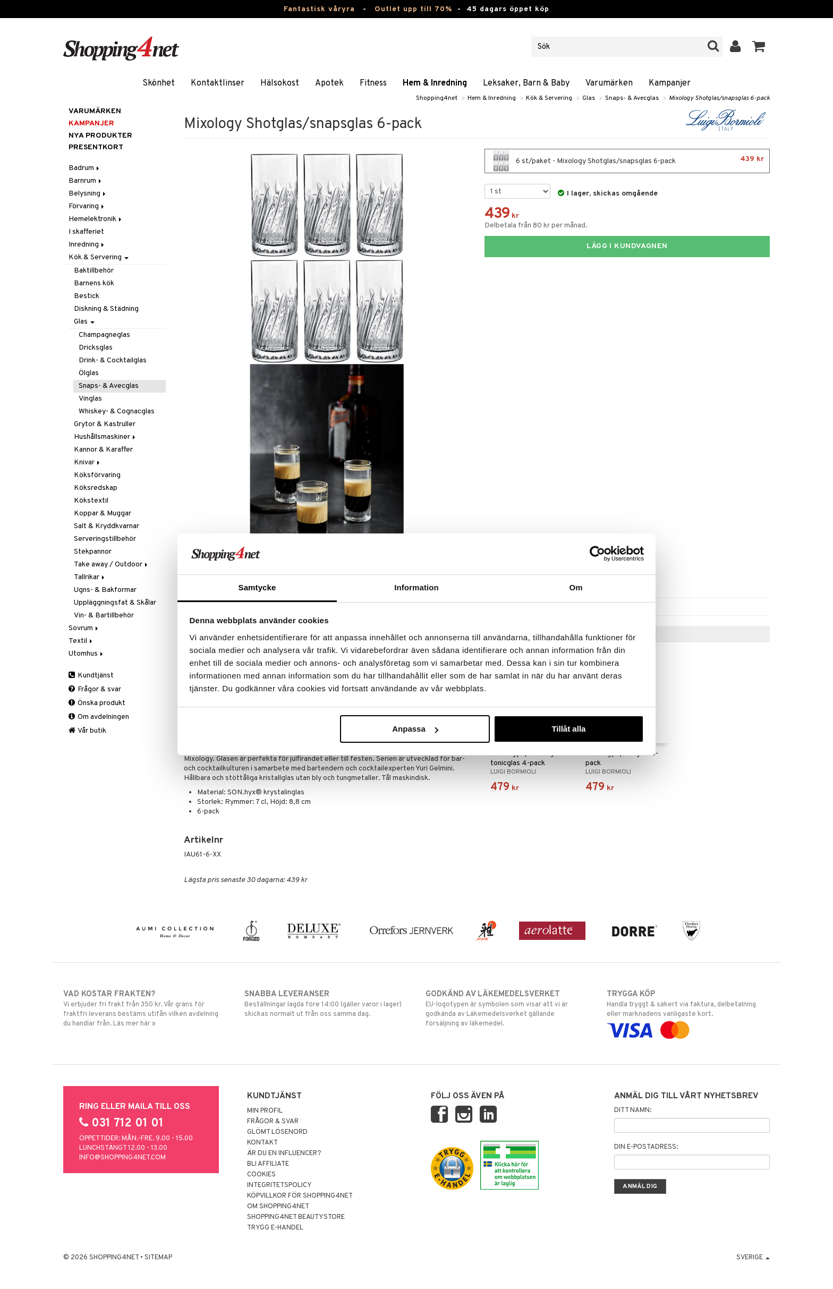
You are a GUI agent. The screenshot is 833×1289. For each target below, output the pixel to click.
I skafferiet (86, 231)
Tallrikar (90, 577)
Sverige (753, 1257)
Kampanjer (670, 83)
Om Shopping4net (278, 1206)
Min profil (265, 1111)
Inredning (87, 244)
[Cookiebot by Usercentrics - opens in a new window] (597, 554)
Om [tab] (575, 587)
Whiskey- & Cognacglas (117, 411)
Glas (588, 98)
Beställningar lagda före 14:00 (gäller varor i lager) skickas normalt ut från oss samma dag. (325, 1004)
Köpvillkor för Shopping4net (300, 1196)
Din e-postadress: (646, 1147)
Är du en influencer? (284, 1153)
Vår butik (87, 730)
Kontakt (262, 1143)
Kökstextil (91, 500)
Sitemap (158, 1257)
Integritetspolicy (279, 1185)
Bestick (86, 296)
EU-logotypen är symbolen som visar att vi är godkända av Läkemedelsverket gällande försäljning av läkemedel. (507, 1008)
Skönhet (158, 83)
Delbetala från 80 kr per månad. (536, 225)
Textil (81, 641)
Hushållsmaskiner (105, 437)
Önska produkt (97, 703)
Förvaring (87, 206)
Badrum (85, 168)
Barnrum (86, 180)
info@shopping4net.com (122, 1158)
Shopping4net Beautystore (296, 1217)
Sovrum (84, 628)
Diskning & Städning (106, 308)
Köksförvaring (97, 475)
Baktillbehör (94, 270)
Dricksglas (96, 347)
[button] (759, 47)
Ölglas (89, 373)
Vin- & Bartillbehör (104, 615)
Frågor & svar (95, 689)
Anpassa (415, 728)
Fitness (373, 83)
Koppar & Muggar (102, 513)
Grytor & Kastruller (104, 424)
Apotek (329, 83)
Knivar (87, 462)
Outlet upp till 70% (413, 9)
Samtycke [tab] (257, 587)
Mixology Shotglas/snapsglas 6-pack (719, 98)
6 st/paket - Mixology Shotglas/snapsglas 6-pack (627, 161)
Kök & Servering (549, 98)
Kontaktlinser (217, 83)
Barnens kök (94, 283)
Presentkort (96, 147)
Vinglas (90, 398)
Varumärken (609, 83)
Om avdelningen (99, 717)
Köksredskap (95, 488)
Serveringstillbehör (105, 539)
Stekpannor (93, 551)
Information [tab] (416, 587)
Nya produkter (100, 135)
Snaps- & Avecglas (632, 98)
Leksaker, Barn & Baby (526, 83)
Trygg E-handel (275, 1228)
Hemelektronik (96, 219)
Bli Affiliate (268, 1164)
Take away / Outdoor (111, 564)
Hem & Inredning (435, 83)
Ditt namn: (632, 1110)
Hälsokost (279, 83)
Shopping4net (436, 98)
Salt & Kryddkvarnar (106, 526)
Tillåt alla (568, 728)
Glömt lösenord (277, 1132)
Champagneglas (104, 335)
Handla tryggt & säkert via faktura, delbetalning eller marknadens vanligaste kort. (688, 1012)
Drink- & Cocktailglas (113, 360)
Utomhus (87, 653)
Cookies (261, 1175)
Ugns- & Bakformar (105, 590)
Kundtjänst (91, 675)
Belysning (88, 193)
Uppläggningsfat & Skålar (115, 602)
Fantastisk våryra (319, 9)
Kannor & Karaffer (103, 449)
